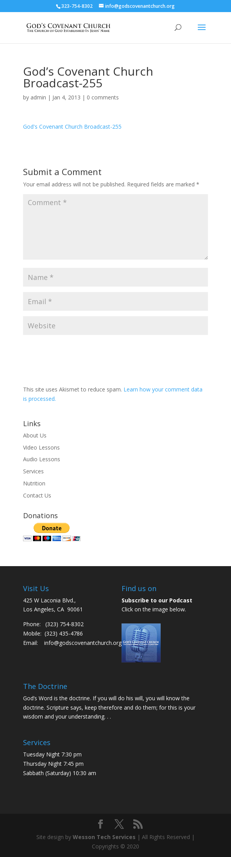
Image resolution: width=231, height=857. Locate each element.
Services (33, 471)
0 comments (103, 97)
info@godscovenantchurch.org (83, 642)
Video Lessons (41, 447)
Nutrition (34, 483)
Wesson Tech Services (104, 837)
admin (38, 97)
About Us (35, 435)
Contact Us (37, 495)
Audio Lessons (41, 459)
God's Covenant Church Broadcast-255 (72, 126)
